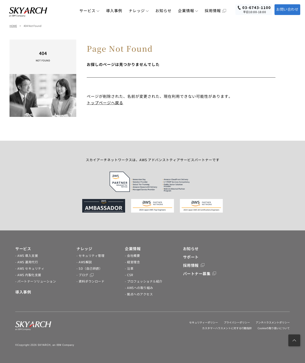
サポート (191, 257)
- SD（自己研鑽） (89, 268)
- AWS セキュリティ (29, 268)
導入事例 (114, 10)
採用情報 (215, 10)
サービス (89, 10)
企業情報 (188, 10)
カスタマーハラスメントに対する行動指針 (227, 328)
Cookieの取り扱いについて (274, 328)
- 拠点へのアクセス (139, 294)
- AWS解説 (84, 262)
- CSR (129, 275)
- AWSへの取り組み (139, 287)
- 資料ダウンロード (90, 281)
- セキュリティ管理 (90, 255)
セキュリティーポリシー (203, 322)
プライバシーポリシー (237, 322)
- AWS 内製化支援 (28, 275)
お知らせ (163, 10)
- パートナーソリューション (35, 281)
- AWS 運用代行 (26, 262)
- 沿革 (129, 268)
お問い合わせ (286, 9)
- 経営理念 (132, 262)
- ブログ (85, 275)
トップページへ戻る (105, 102)
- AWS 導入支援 (26, 255)
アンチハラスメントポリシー (273, 322)
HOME (13, 26)
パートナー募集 (199, 273)
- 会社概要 (132, 255)
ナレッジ (139, 10)
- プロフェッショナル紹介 (144, 281)
